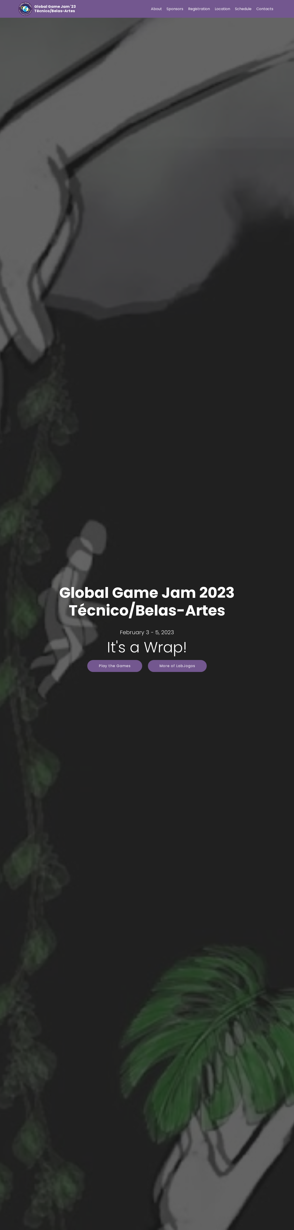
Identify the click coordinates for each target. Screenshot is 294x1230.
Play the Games (115, 666)
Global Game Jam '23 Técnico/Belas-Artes (55, 8)
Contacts (264, 9)
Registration (199, 9)
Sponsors (175, 9)
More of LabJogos (177, 666)
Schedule (243, 9)
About (156, 9)
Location (222, 9)
